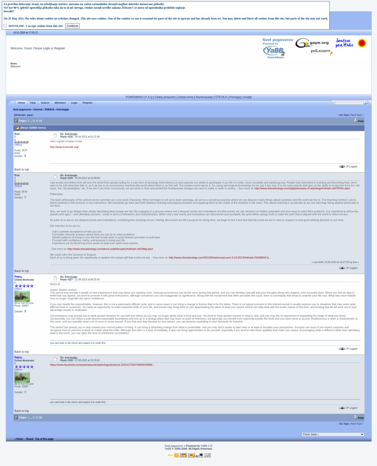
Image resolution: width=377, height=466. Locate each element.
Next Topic (356, 115)
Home (21, 103)
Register (59, 48)
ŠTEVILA (221, 97)
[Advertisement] (188, 81)
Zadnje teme (185, 97)
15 (37, 121)
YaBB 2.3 (206, 445)
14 (33, 121)
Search (45, 103)
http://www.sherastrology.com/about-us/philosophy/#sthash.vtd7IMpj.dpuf (110, 248)
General (37, 109)
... (31, 121)
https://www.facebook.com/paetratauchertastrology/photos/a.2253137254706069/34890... (102, 364)
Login (46, 48)
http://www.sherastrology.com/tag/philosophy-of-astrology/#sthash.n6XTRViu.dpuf (302, 188)
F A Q (148, 97)
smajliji (247, 97)
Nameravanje (204, 97)
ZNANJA (50, 109)
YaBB (167, 448)
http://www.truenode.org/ (64, 146)
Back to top (21, 169)
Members (60, 103)
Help (33, 103)
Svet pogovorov (22, 109)
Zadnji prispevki (165, 97)
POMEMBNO (134, 97)
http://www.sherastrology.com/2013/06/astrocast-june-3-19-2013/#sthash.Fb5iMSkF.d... (220, 257)
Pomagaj (235, 97)
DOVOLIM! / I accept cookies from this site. (36, 26)
